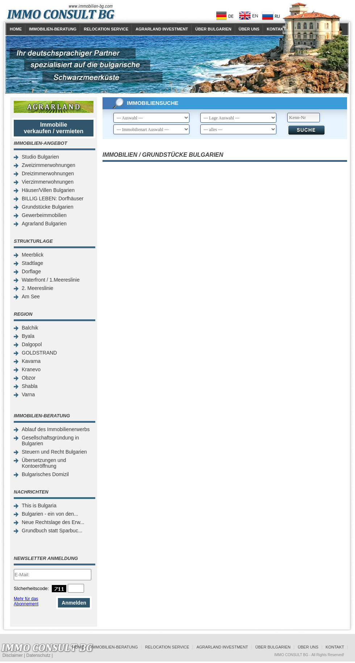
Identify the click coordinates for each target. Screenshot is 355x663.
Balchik (30, 328)
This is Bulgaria (39, 505)
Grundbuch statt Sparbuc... (52, 530)
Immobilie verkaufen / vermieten (54, 128)
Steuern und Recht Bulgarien (54, 452)
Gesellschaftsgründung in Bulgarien (50, 440)
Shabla (30, 386)
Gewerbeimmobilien (44, 215)
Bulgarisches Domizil (45, 474)
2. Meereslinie (37, 288)
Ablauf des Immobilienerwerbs (56, 429)
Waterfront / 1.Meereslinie (51, 280)
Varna (28, 394)
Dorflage (31, 271)
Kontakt (276, 29)
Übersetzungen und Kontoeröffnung (44, 463)
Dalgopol (32, 344)
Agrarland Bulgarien (44, 223)
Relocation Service (106, 29)
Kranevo (31, 369)
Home (16, 29)
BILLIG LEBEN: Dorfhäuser (52, 198)
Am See (31, 296)
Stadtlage (32, 263)
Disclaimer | (14, 655)
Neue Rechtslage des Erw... (53, 522)
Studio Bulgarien (40, 157)
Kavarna (31, 361)
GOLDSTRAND (39, 353)
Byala (28, 336)
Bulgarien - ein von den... (50, 514)
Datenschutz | (39, 655)
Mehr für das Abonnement (26, 601)
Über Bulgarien (213, 29)
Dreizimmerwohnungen (48, 173)
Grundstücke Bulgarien (47, 207)
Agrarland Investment (161, 29)
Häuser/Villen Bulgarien (48, 190)
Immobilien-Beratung (52, 29)
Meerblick (32, 255)
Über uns (249, 29)
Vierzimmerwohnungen (48, 182)
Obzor (29, 378)
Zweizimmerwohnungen (48, 165)
